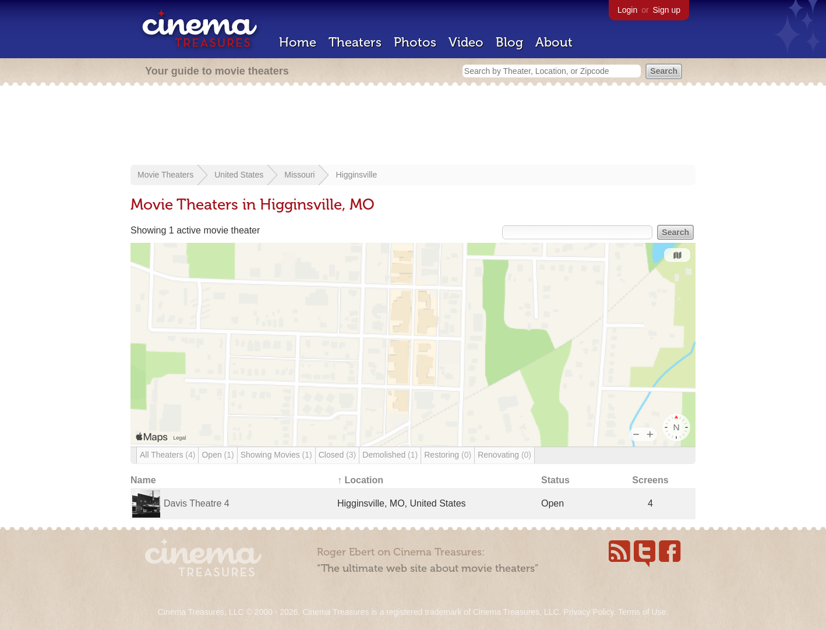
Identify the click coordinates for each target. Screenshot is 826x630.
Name (143, 480)
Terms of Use (642, 612)
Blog (509, 42)
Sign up (666, 10)
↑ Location (360, 480)
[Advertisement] (413, 126)
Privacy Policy (588, 612)
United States (238, 174)
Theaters (355, 42)
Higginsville (356, 174)
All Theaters (167, 454)
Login (627, 10)
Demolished (390, 454)
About (554, 42)
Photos (415, 42)
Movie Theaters (165, 174)
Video (466, 42)
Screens (650, 480)
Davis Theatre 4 (197, 503)
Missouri (299, 174)
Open (218, 454)
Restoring (447, 454)
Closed (337, 454)
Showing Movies (276, 454)
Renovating (504, 454)
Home (297, 42)
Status (555, 480)
